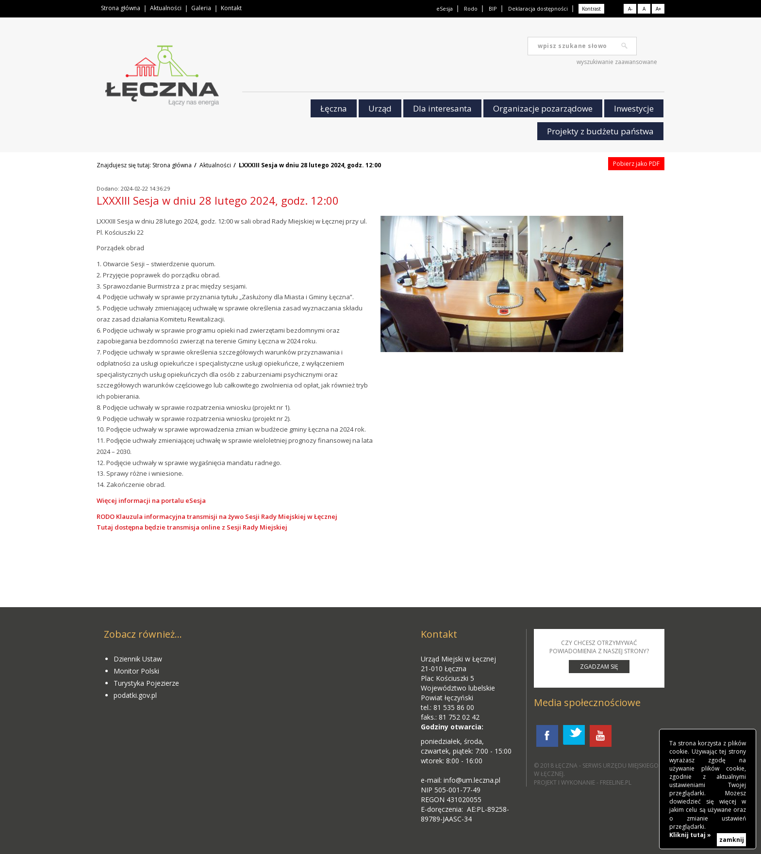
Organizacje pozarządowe (543, 108)
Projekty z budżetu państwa (600, 131)
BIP (493, 8)
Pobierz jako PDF (636, 164)
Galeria (201, 8)
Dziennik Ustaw (138, 658)
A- (630, 8)
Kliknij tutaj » (690, 835)
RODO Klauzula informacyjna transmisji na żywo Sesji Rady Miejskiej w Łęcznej (217, 516)
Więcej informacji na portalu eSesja (151, 500)
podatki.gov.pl (135, 695)
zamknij (731, 840)
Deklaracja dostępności (538, 8)
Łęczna (333, 108)
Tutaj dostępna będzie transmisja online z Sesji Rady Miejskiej (192, 527)
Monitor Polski (136, 671)
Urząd (380, 108)
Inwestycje (634, 108)
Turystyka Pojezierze (146, 683)
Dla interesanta (442, 108)
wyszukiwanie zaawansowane (617, 62)
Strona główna (120, 8)
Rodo (471, 8)
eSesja (444, 8)
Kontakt (231, 8)
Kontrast (591, 8)
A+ (658, 8)
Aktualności (166, 8)
